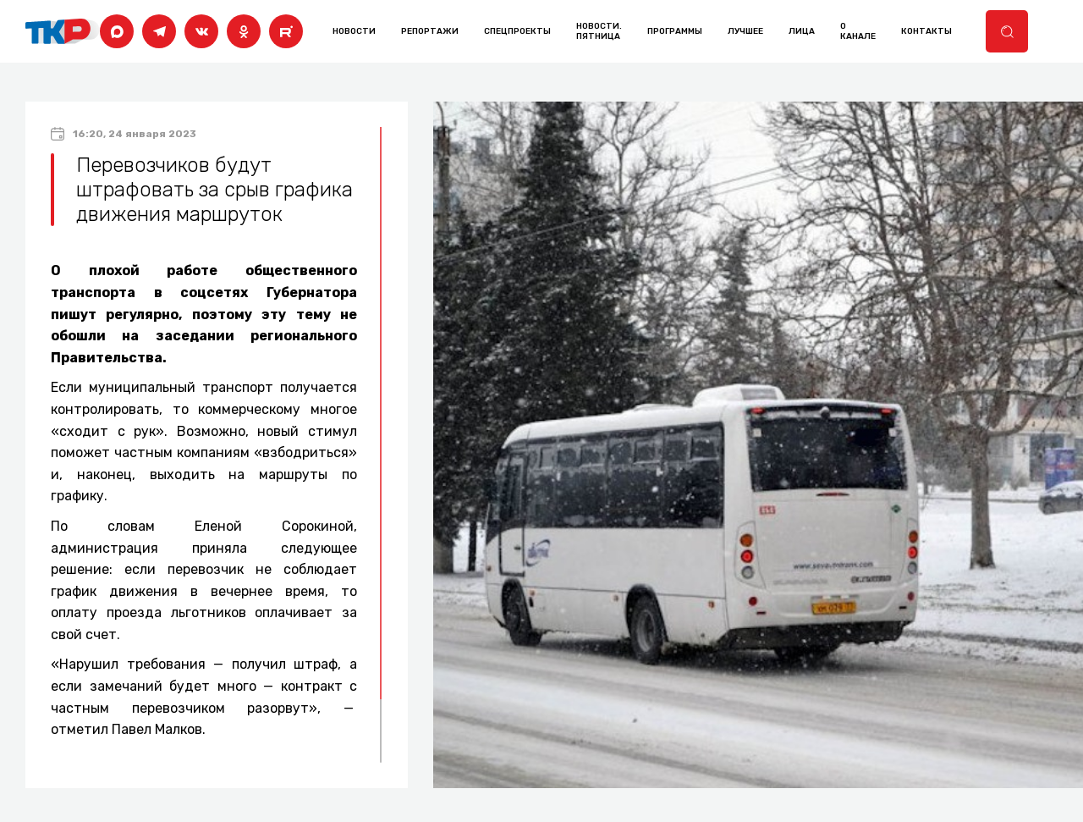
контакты (926, 31)
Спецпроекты (517, 31)
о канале (858, 31)
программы (674, 31)
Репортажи (430, 31)
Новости (354, 31)
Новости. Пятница (599, 31)
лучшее (745, 31)
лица (802, 31)
